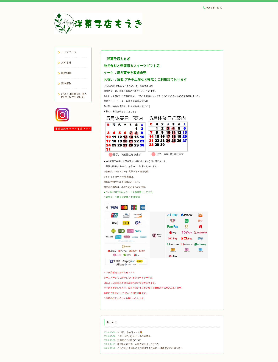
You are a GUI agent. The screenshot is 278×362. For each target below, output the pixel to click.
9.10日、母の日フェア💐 (129, 332)
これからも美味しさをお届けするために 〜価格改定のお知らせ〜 (149, 348)
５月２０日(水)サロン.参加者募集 (134, 336)
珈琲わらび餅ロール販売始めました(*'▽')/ (138, 344)
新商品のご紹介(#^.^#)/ (129, 340)
